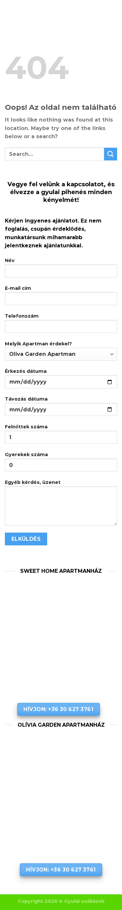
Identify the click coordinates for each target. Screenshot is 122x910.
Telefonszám (61, 325)
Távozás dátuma (61, 408)
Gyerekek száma (61, 464)
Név (61, 270)
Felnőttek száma (61, 436)
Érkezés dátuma (61, 380)
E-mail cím (61, 297)
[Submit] (110, 154)
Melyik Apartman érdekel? (61, 351)
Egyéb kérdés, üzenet (61, 505)
